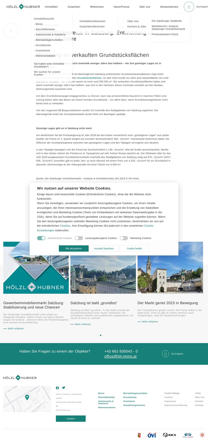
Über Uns (200, 397)
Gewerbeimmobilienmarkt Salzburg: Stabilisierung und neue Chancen (33, 305)
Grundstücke (130, 397)
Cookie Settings (172, 393)
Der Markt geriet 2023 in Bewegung (168, 303)
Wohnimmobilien (107, 407)
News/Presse (121, 6)
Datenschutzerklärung (176, 405)
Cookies (169, 397)
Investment (129, 401)
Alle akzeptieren (73, 248)
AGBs (198, 393)
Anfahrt (71, 418)
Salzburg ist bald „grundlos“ (93, 303)
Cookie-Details (134, 248)
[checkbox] (54, 238)
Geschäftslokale (106, 397)
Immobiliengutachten (134, 405)
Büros (101, 393)
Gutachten (74, 6)
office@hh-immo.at (120, 356)
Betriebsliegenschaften (135, 393)
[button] (100, 335)
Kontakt (199, 401)
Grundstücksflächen (89, 78)
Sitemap (199, 405)
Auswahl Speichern (104, 248)
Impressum (170, 401)
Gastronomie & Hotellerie (106, 402)
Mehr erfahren (16, 328)
